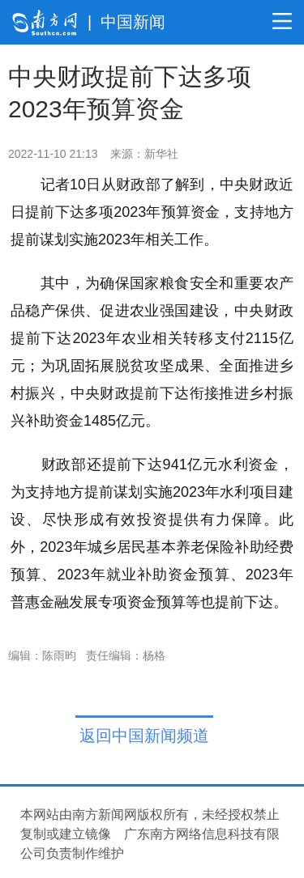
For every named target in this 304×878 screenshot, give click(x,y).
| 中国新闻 (126, 22)
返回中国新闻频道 (144, 735)
